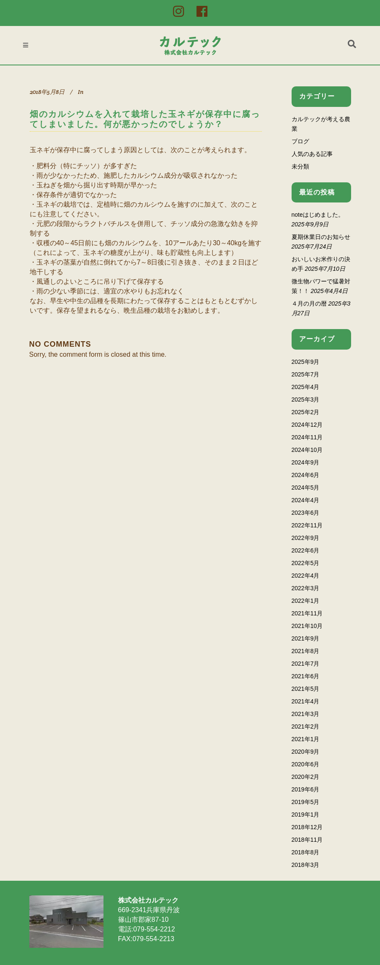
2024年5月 (306, 487)
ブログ (300, 141)
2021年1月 (306, 739)
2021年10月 (307, 626)
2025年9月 (306, 361)
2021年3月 (306, 714)
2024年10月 (307, 449)
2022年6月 (306, 550)
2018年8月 (306, 852)
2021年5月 (306, 688)
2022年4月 (306, 575)
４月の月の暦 (309, 303)
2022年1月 (306, 600)
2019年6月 (306, 789)
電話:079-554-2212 (146, 929)
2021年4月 (306, 701)
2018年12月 (307, 827)
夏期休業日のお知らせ (321, 236)
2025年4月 (306, 387)
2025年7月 (306, 374)
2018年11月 (307, 839)
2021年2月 (306, 726)
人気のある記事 (312, 153)
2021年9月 (306, 638)
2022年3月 (306, 588)
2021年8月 (306, 651)
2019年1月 (306, 814)
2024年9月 (306, 462)
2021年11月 (307, 613)
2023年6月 (306, 512)
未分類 (300, 166)
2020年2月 (306, 776)
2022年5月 (306, 563)
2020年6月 (306, 764)
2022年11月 (307, 525)
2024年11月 (307, 437)
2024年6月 (306, 475)
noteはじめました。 (318, 214)
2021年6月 (306, 676)
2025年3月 (306, 399)
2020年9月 (306, 751)
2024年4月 (306, 500)
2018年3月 (306, 864)
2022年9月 (306, 537)
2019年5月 (306, 802)
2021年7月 (306, 663)
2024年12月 (307, 424)
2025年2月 (306, 412)
